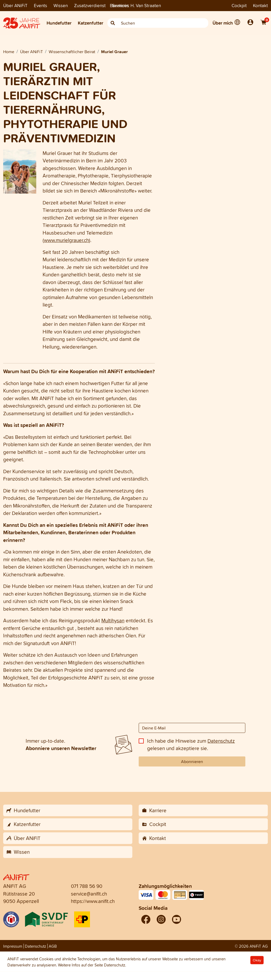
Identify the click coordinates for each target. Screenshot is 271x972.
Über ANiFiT (15, 5)
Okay (257, 960)
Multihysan (112, 620)
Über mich (223, 23)
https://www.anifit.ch (93, 901)
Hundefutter (59, 23)
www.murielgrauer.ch (66, 240)
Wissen (60, 5)
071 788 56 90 (86, 886)
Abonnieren (192, 761)
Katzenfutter (90, 23)
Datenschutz (221, 741)
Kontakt (260, 5)
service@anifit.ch (89, 894)
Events (40, 5)
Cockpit (239, 5)
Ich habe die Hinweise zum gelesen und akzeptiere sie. (191, 744)
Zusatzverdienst (90, 5)
